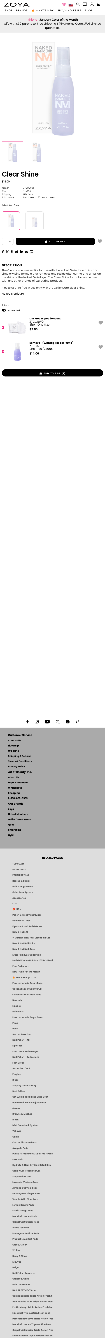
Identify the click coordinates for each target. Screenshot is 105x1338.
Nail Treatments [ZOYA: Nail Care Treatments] (21, 1284)
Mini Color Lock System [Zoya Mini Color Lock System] (25, 1125)
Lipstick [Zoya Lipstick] (16, 1006)
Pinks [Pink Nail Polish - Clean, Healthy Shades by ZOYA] (15, 1023)
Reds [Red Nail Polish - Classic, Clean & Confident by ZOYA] (15, 1029)
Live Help (13, 746)
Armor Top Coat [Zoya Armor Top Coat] (21, 1068)
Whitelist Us (15, 788)
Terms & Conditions (20, 761)
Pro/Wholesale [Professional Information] (69, 10)
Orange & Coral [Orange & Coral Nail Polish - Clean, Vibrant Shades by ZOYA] (20, 1279)
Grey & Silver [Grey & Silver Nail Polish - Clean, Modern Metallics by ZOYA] (19, 1245)
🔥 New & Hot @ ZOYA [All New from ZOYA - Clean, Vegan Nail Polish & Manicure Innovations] (24, 977)
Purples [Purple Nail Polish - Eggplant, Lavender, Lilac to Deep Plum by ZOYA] (16, 1074)
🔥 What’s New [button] (42, 10)
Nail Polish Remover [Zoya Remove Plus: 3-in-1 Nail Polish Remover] (23, 1273)
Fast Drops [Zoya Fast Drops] (18, 1063)
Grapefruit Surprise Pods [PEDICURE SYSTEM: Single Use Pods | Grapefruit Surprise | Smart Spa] (25, 1222)
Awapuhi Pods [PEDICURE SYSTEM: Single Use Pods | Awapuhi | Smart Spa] (20, 1148)
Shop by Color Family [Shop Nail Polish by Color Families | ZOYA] (24, 1085)
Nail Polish (18, 1011)
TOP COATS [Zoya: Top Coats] (18, 864)
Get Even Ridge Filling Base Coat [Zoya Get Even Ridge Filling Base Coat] (30, 1097)
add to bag (41, 241)
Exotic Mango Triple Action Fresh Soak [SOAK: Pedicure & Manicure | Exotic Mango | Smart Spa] (32, 1307)
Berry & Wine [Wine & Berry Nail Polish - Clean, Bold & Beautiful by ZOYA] (19, 1256)
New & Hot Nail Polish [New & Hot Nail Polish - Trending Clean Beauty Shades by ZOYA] (24, 943)
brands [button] (21, 10)
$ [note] (33, 329)
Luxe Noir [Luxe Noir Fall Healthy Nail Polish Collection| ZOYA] (17, 1159)
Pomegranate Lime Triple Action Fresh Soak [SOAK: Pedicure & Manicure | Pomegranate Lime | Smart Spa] (32, 1319)
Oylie (11, 835)
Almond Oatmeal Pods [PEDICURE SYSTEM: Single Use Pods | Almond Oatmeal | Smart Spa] (25, 1188)
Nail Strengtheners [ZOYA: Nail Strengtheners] (22, 886)
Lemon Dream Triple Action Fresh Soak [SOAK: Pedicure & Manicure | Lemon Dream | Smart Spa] (32, 1336)
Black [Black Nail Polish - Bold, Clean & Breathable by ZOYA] (15, 1120)
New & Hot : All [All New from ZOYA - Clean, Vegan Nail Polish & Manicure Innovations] (20, 932)
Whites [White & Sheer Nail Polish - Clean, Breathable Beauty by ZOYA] (16, 1250)
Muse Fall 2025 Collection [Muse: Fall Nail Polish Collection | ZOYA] (26, 955)
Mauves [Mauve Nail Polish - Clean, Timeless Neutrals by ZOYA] (16, 1262)
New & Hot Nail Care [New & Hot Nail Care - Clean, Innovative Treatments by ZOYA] (23, 949)
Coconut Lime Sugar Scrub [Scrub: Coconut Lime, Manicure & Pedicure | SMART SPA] (27, 989)
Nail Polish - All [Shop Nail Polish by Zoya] (21, 1040)
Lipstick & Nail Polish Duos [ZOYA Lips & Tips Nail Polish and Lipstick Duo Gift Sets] (27, 926)
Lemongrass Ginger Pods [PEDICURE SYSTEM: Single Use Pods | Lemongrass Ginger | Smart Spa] (26, 1193)
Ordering (13, 751)
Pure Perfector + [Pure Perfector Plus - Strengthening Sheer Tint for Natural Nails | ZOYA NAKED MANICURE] (21, 966)
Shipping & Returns (19, 756)
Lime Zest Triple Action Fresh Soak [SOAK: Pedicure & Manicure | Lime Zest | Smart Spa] (31, 1313)
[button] (17, 5)
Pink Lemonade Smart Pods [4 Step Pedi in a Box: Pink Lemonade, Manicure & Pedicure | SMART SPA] (27, 983)
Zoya (11, 809)
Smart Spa (14, 830)
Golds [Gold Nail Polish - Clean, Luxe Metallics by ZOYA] (15, 1137)
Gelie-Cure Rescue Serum (26, 1171)
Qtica (11, 825)
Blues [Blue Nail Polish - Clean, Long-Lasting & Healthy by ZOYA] (15, 1080)
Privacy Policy (16, 767)
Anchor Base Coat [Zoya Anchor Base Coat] (22, 1034)
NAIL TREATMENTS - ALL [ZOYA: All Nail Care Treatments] (25, 1290)
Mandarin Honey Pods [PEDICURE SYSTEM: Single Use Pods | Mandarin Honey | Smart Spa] (24, 1216)
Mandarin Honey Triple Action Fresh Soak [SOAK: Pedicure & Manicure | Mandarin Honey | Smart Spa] (32, 1324)
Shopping (14, 793)
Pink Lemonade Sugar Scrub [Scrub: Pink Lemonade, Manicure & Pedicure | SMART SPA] (27, 1017)
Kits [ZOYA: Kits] (14, 903)
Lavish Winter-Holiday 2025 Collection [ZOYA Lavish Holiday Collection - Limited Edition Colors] (32, 960)
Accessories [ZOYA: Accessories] (19, 898)
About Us (13, 777)
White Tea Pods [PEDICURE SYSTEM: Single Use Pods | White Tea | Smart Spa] (20, 1228)
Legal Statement (18, 783)
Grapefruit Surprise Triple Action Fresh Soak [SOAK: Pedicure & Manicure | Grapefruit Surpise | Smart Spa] (32, 1330)
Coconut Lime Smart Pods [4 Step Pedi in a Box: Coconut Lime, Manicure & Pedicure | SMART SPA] (26, 995)
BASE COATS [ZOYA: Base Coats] (19, 869)
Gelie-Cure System (19, 819)
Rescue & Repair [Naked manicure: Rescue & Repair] (21, 881)
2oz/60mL (18, 191)
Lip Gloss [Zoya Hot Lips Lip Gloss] (17, 1046)
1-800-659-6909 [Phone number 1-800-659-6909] (18, 798)
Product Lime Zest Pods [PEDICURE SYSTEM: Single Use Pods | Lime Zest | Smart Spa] (25, 1239)
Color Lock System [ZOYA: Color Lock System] (22, 892)
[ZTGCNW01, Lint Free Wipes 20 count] (51, 327)
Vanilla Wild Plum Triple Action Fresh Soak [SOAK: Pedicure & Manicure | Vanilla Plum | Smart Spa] (32, 1302)
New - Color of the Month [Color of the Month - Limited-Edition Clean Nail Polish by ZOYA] (26, 972)
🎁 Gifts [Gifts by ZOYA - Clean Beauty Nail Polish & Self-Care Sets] (16, 909)
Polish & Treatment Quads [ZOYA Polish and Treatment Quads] (26, 915)
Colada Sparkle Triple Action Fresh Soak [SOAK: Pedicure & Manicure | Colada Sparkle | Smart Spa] (32, 1296)
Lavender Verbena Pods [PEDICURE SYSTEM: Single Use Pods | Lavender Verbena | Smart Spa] (25, 1182)
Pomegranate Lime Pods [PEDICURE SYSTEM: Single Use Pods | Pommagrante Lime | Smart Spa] (25, 1233)
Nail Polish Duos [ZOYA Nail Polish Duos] (21, 921)
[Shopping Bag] (98, 5)
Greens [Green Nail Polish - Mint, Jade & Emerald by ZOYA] (16, 1108)
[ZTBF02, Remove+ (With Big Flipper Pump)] (51, 351)
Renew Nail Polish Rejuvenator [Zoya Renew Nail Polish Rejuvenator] (29, 1103)
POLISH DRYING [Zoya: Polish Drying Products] (20, 875)
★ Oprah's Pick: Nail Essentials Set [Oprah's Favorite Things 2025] (31, 938)
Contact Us (14, 740)
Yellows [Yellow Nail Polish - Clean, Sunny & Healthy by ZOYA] (16, 1131)
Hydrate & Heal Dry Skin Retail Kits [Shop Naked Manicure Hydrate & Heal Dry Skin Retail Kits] (31, 1165)
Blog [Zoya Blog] (89, 10)
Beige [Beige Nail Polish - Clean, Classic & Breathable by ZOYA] (15, 1267)
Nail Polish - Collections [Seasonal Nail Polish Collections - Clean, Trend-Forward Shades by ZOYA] (25, 1057)
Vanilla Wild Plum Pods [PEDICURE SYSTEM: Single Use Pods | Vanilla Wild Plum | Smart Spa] (25, 1199)
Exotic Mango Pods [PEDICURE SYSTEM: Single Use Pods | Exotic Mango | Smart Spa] (22, 1211)
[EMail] (26, 251)
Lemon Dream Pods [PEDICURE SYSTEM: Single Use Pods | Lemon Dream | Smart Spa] (23, 1205)
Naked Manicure (13, 293)
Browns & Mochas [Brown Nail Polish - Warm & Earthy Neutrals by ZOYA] (22, 1114)
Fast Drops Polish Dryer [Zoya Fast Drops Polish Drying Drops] (25, 1051)
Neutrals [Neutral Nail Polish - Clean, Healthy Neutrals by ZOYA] (17, 1000)
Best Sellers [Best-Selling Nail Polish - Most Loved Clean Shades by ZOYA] (18, 1091)
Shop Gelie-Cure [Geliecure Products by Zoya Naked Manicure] (21, 1176)
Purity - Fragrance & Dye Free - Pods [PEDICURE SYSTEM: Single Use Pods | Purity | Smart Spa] (32, 1154)
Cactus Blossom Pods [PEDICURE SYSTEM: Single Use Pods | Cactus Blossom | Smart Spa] (24, 1142)
